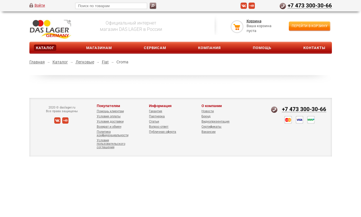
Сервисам (155, 48)
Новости (207, 111)
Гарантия (155, 111)
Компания (209, 48)
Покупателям (108, 106)
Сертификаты (211, 126)
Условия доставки (110, 121)
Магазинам (99, 48)
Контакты (314, 48)
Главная (37, 62)
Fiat (105, 62)
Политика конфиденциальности (112, 133)
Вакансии (208, 132)
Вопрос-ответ (158, 126)
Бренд (206, 116)
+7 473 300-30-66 (310, 5)
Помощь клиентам (110, 111)
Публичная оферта (162, 132)
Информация (160, 106)
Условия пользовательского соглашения (111, 143)
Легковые (85, 62)
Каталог (45, 48)
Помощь (262, 48)
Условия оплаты (109, 116)
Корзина (254, 21)
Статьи (154, 121)
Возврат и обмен (109, 126)
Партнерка (157, 116)
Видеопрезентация (215, 121)
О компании (211, 106)
